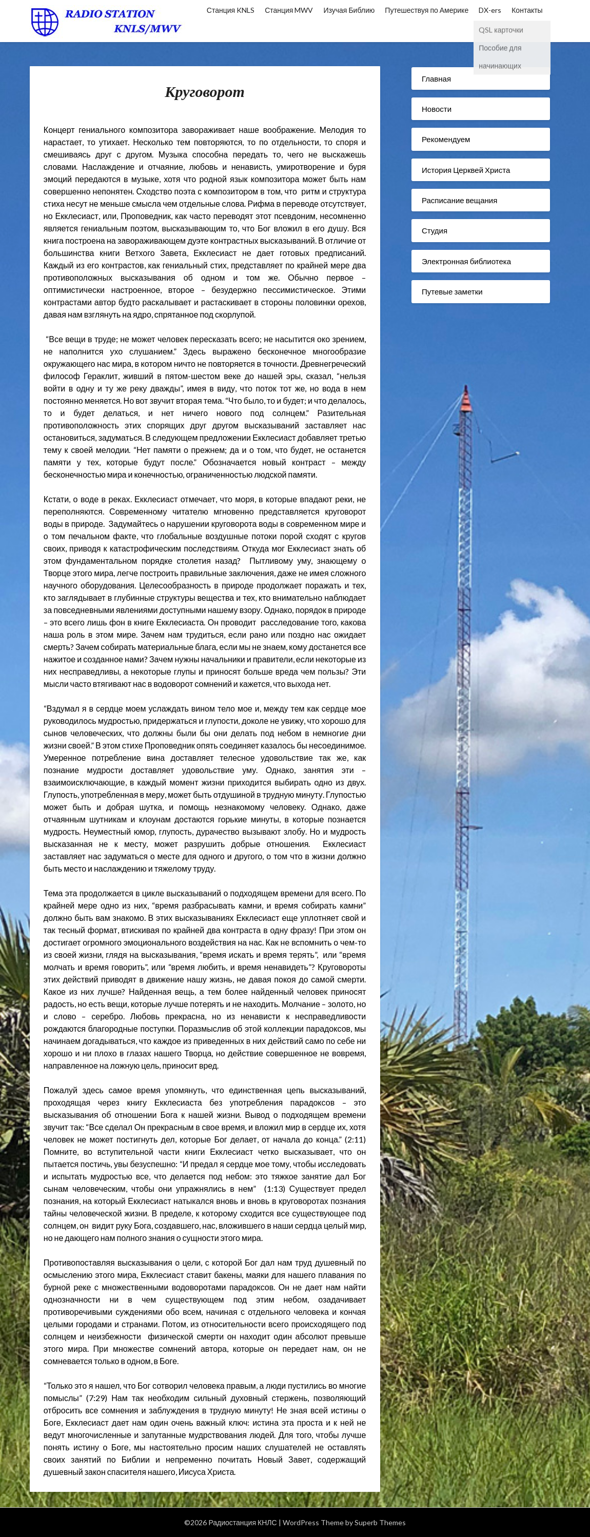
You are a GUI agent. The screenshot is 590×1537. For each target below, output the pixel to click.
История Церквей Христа (466, 169)
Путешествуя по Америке (426, 10)
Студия (434, 230)
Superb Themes (380, 1522)
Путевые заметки (452, 291)
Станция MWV (289, 10)
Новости (436, 108)
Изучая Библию (349, 10)
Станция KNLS (230, 10)
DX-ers (490, 10)
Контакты (527, 10)
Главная (436, 78)
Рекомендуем (446, 139)
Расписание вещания (459, 200)
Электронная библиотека (466, 261)
